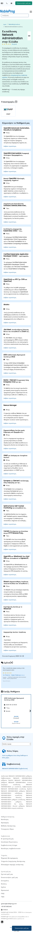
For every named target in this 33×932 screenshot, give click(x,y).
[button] (30, 711)
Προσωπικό (5, 890)
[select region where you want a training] (16, 744)
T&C (2, 897)
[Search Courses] (15, 15)
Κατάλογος (5, 819)
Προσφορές (5, 823)
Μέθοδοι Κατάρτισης (8, 826)
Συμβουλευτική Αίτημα (9, 845)
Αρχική (4, 24)
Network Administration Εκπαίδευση (14, 26)
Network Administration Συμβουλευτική (15, 768)
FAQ (2, 894)
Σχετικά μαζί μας (7, 874)
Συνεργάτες (5, 881)
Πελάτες (4, 884)
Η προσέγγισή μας (7, 839)
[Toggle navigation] (31, 11)
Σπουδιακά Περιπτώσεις (9, 842)
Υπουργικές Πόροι (7, 829)
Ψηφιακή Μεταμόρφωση (9, 858)
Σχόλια (3, 887)
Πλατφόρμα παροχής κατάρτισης (12, 865)
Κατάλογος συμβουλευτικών (11, 848)
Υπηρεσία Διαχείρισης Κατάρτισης (13, 861)
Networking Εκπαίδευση (14, 24)
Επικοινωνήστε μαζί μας (22, 928)
